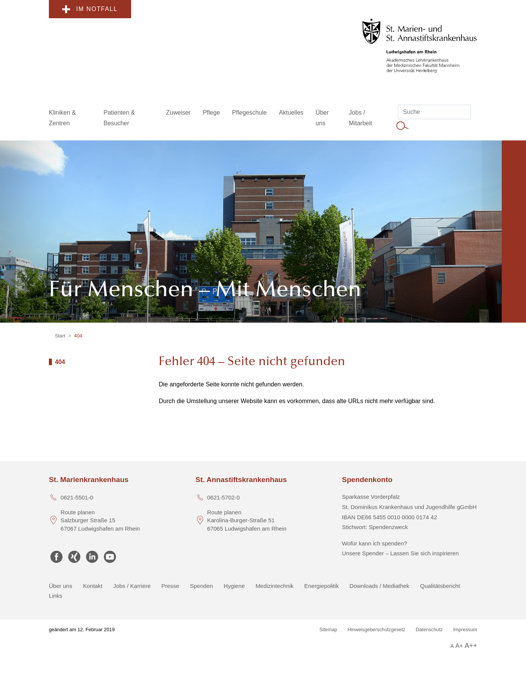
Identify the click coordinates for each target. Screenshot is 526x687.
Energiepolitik (321, 586)
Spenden (201, 586)
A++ (471, 645)
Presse (170, 586)
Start (60, 336)
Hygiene (234, 586)
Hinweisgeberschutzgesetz (376, 629)
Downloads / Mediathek (379, 586)
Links (55, 595)
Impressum (465, 629)
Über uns (60, 586)
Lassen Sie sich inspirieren (424, 553)
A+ (459, 646)
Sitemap (328, 629)
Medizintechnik (274, 586)
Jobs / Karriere (132, 586)
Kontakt (93, 586)
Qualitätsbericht (440, 586)
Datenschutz (429, 629)
